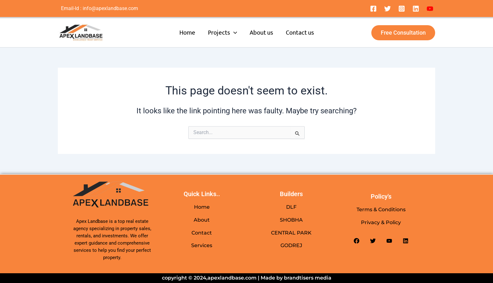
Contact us (300, 32)
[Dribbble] (430, 8)
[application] (233, 33)
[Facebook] (373, 8)
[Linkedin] (416, 8)
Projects (222, 33)
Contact (201, 233)
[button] (403, 32)
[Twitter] (387, 8)
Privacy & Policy (381, 222)
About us (261, 32)
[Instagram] (401, 8)
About (202, 220)
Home (187, 32)
